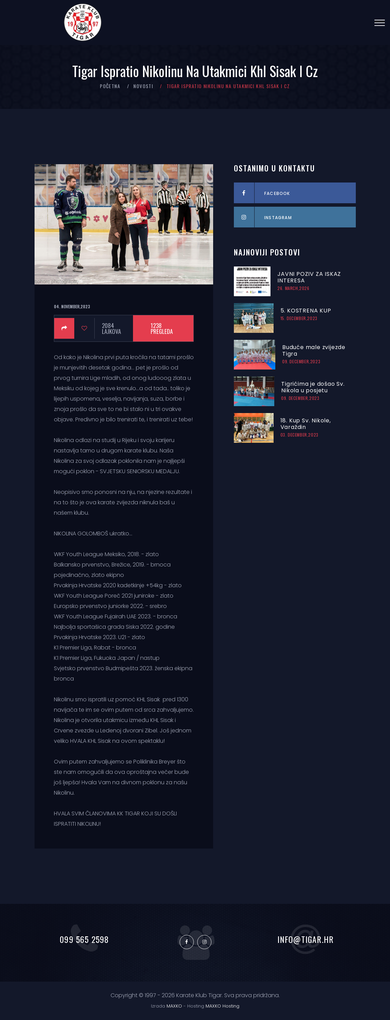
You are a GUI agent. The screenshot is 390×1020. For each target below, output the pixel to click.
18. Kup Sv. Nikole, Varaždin (305, 424)
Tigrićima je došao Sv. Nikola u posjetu (313, 387)
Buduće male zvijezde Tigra (313, 350)
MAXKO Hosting (222, 1006)
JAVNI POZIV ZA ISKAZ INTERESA (309, 277)
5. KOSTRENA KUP (305, 311)
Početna (110, 86)
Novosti (143, 86)
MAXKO (174, 1006)
